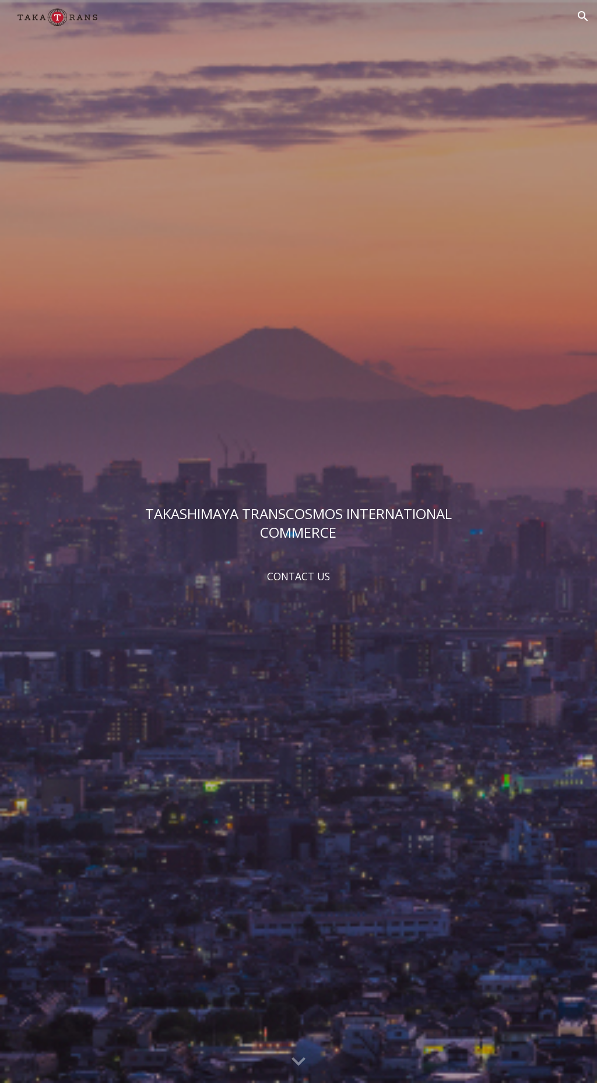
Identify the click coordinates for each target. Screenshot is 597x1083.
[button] (583, 16)
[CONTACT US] (298, 576)
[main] (298, 522)
